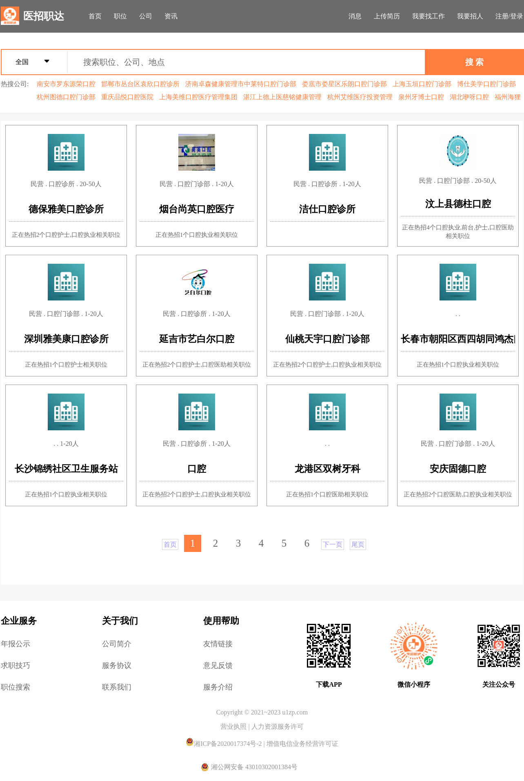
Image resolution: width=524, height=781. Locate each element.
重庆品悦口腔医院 (127, 96)
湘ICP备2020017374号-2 (224, 743)
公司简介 (116, 644)
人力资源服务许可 (277, 726)
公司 (145, 16)
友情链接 (218, 644)
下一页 (332, 544)
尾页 (357, 544)
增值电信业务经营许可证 (302, 743)
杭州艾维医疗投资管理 (360, 96)
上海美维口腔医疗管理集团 (198, 96)
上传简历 (387, 16)
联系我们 (116, 687)
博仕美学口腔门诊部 (486, 83)
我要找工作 (428, 16)
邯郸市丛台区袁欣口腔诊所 (140, 83)
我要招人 (470, 16)
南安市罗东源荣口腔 (66, 83)
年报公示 (15, 644)
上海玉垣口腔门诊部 (422, 83)
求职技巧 (15, 665)
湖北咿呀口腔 (469, 96)
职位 (120, 16)
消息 (355, 16)
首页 (95, 16)
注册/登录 (509, 16)
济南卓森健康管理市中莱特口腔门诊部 (240, 83)
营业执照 (234, 726)
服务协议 (116, 665)
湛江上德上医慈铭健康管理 (282, 96)
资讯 (171, 16)
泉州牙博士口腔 (421, 96)
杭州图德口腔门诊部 (66, 96)
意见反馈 (218, 665)
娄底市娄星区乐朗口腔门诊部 (344, 83)
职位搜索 (15, 687)
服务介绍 (218, 687)
